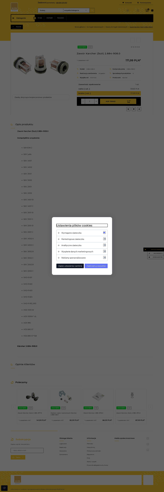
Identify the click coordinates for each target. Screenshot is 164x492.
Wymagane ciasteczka (71, 233)
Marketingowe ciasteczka (72, 239)
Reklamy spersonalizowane (73, 258)
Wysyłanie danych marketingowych (77, 252)
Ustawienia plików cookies (74, 225)
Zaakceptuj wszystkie (96, 266)
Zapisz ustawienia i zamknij (70, 266)
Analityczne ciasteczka (71, 245)
